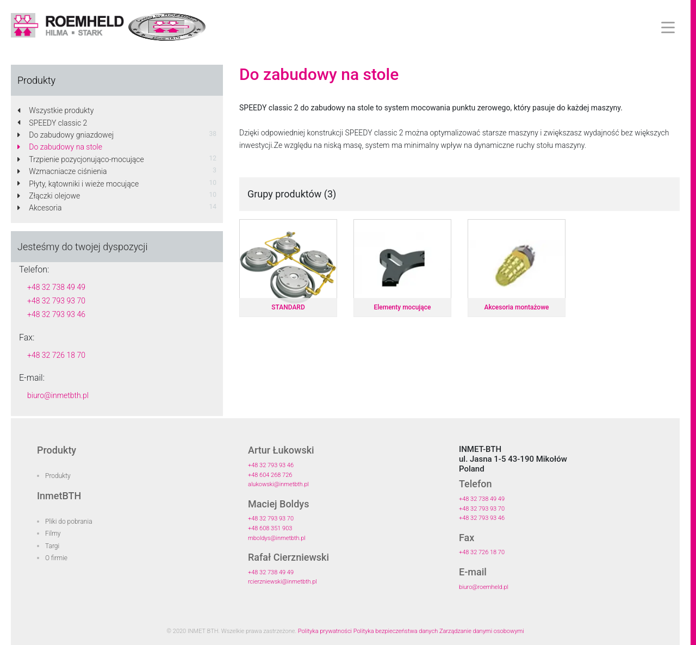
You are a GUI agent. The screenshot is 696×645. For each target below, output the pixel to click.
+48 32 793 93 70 (56, 300)
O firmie (56, 558)
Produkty (58, 476)
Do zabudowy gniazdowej (65, 135)
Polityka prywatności (325, 631)
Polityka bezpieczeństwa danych (395, 631)
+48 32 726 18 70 (56, 355)
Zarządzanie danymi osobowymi (481, 631)
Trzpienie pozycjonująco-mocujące (80, 159)
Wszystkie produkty (55, 110)
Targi (52, 546)
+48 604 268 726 (270, 475)
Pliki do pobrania (68, 521)
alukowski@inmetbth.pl (278, 484)
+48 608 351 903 (270, 528)
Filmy (53, 533)
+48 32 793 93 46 (56, 314)
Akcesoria (39, 207)
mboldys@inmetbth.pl (277, 538)
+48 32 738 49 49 (56, 287)
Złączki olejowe (48, 195)
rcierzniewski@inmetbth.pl (282, 581)
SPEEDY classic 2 (52, 123)
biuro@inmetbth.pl (58, 395)
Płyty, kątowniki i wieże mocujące (78, 183)
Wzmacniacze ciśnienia (62, 171)
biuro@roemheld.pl (483, 587)
